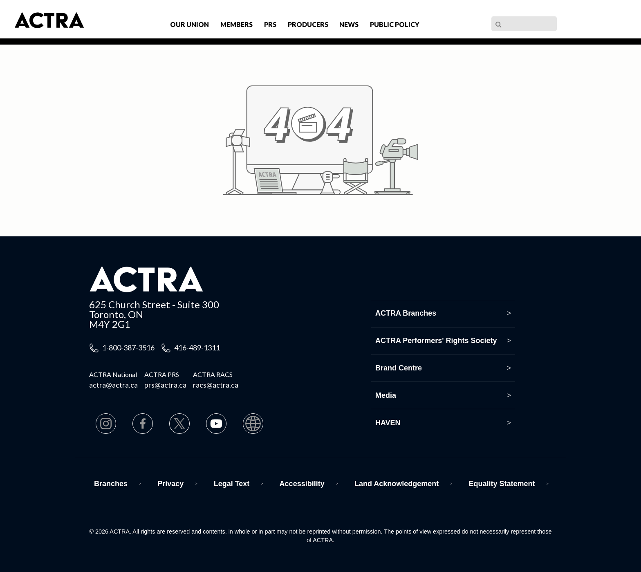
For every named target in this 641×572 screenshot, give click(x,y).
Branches (111, 484)
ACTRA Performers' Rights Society (436, 340)
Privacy (170, 484)
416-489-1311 (197, 347)
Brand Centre (398, 368)
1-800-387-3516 (128, 347)
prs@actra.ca (165, 384)
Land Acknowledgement (396, 484)
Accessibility (302, 484)
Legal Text (232, 484)
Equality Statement (502, 484)
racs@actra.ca (215, 384)
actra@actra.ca (113, 384)
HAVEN (388, 423)
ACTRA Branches (405, 313)
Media (385, 395)
